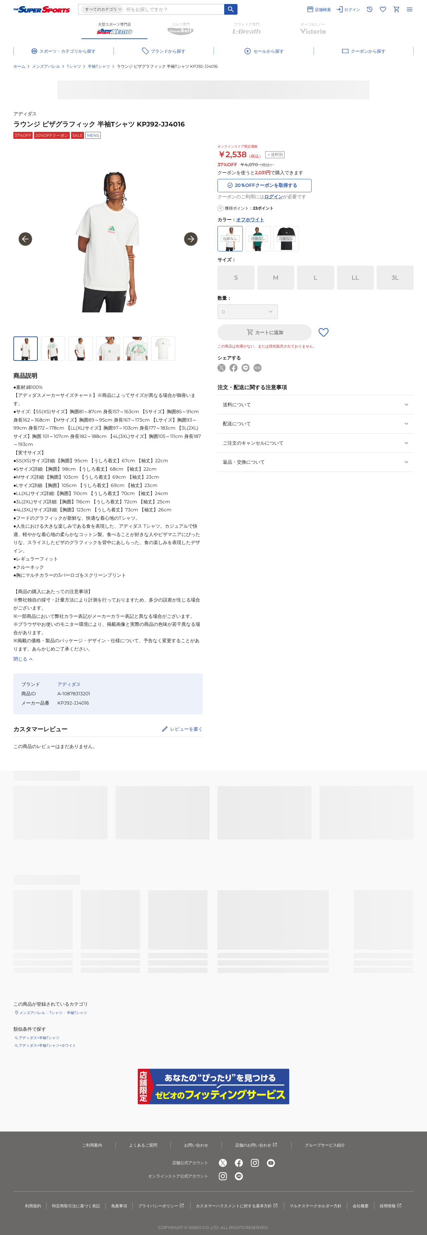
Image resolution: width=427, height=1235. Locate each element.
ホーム (19, 66)
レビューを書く (186, 729)
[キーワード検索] (231, 9)
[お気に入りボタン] (323, 332)
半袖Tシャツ (99, 66)
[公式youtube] (271, 1163)
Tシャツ (74, 66)
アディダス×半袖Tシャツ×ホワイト (47, 1045)
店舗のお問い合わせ (256, 1145)
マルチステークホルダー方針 (316, 1205)
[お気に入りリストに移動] (383, 9)
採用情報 (391, 1206)
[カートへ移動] (396, 9)
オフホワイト (250, 220)
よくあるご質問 (143, 1145)
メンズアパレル (46, 66)
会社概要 (361, 1205)
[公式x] (223, 1163)
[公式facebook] (239, 1163)
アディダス (25, 114)
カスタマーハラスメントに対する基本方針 (237, 1206)
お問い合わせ (196, 1145)
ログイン (273, 197)
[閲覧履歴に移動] (369, 9)
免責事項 (119, 1205)
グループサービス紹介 (325, 1145)
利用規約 (33, 1205)
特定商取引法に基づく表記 (76, 1205)
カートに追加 (264, 332)
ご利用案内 (92, 1145)
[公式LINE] (239, 1177)
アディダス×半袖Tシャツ (39, 1037)
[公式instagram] (255, 1163)
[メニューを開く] (410, 9)
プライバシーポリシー (161, 1206)
